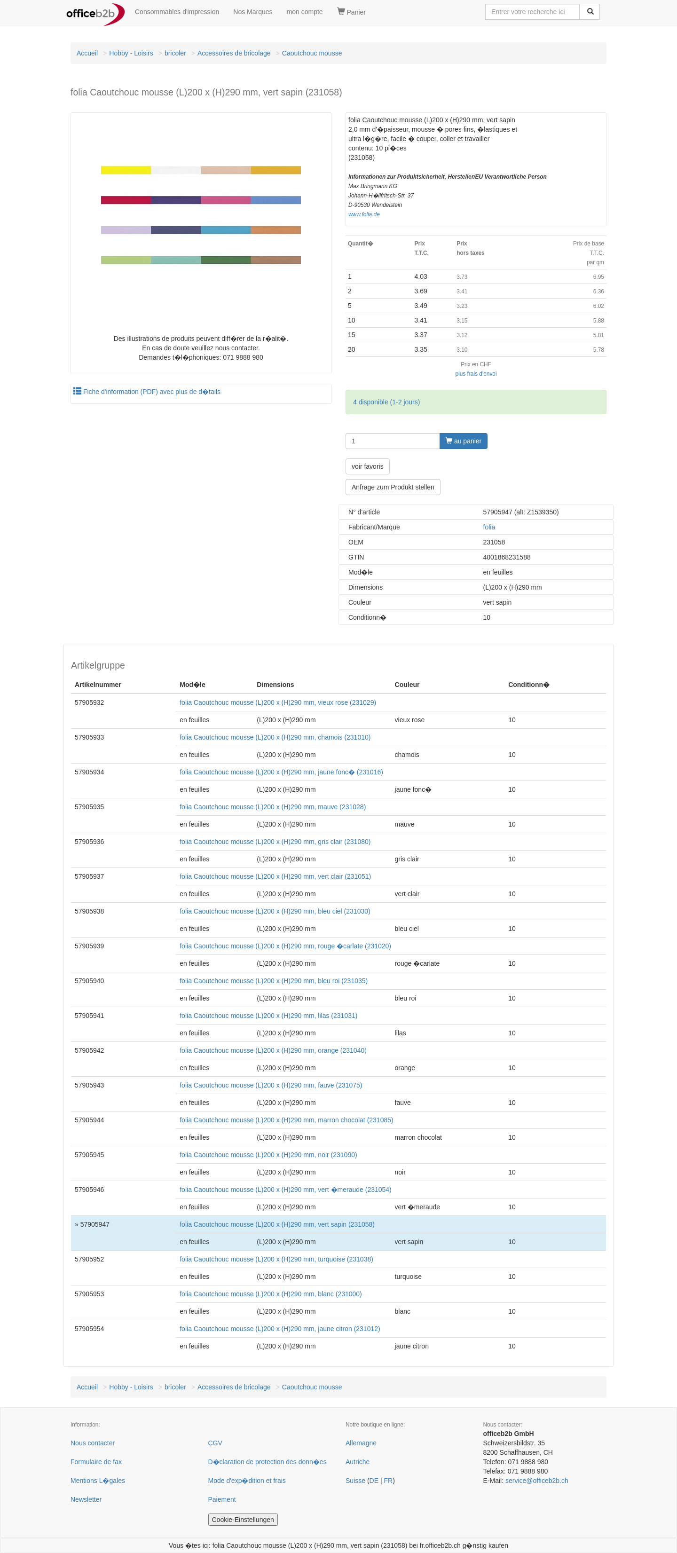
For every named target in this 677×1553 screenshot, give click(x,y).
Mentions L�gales (98, 1480)
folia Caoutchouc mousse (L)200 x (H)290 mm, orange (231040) (273, 1050)
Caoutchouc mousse (312, 53)
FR (388, 1480)
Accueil (87, 53)
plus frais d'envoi (475, 374)
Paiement (222, 1499)
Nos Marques (252, 12)
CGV (215, 1443)
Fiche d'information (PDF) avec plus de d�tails (146, 391)
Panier (351, 12)
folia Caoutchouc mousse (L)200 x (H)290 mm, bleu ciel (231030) (275, 911)
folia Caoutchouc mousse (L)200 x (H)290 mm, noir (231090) (268, 1155)
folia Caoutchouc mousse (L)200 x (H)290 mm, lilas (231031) (268, 1015)
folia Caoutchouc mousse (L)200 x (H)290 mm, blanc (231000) (271, 1294)
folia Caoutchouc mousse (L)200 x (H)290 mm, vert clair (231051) (275, 876)
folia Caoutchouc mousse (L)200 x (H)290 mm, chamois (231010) (275, 737)
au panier (463, 441)
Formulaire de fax (96, 1462)
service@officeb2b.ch (536, 1480)
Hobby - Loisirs (131, 53)
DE (374, 1480)
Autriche (358, 1462)
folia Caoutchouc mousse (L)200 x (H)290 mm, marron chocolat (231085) (286, 1120)
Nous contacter (93, 1443)
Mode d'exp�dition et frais (247, 1480)
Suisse (355, 1480)
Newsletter (86, 1499)
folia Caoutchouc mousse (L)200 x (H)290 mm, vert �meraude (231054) (286, 1189)
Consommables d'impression (177, 12)
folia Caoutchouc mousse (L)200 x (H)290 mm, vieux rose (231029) (278, 702)
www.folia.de (364, 214)
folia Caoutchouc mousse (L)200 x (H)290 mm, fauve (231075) (271, 1085)
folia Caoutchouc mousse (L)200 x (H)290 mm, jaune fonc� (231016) (281, 772)
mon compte (305, 12)
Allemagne (361, 1443)
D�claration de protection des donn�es (267, 1462)
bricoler (175, 53)
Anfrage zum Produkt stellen (393, 487)
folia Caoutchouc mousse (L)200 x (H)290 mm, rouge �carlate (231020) (285, 946)
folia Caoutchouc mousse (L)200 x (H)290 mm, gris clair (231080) (275, 841)
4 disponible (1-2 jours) (386, 402)
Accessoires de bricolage (234, 53)
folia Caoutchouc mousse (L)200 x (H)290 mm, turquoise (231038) (276, 1259)
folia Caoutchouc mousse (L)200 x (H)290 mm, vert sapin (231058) (277, 1224)
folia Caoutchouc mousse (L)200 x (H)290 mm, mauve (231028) (273, 807)
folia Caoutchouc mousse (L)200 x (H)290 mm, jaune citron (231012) (280, 1328)
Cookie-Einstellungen (243, 1519)
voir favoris (368, 466)
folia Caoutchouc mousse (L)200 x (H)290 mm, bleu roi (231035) (274, 981)
